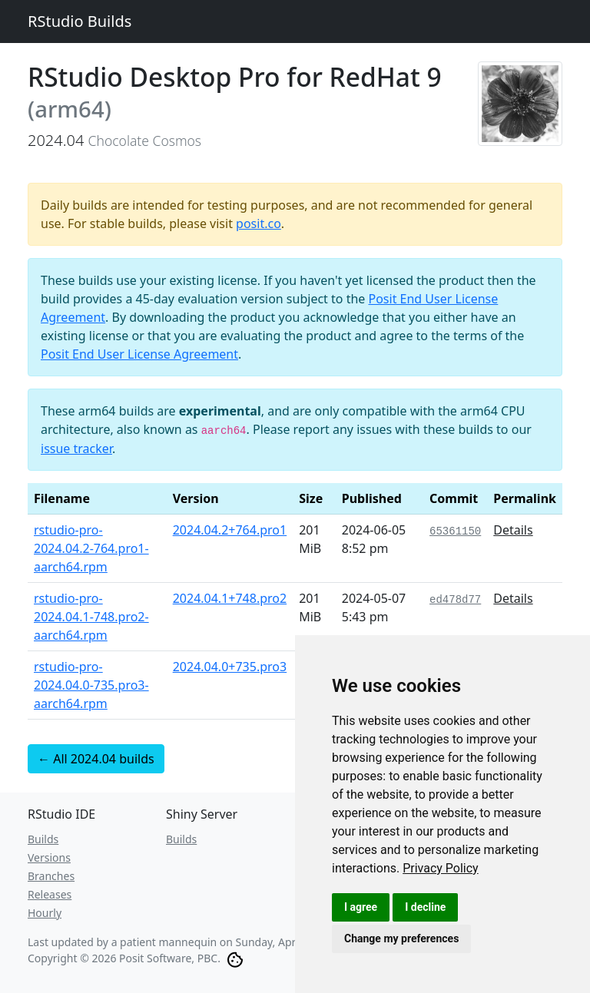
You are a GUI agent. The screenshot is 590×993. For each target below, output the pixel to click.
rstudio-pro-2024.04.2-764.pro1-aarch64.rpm (91, 548)
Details (512, 529)
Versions (49, 857)
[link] (441, 868)
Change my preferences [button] (401, 938)
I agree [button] (360, 907)
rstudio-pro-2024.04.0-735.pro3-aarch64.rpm (91, 685)
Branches (51, 876)
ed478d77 (455, 600)
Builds (43, 839)
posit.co (258, 223)
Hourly (44, 912)
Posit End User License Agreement (139, 354)
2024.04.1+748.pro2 (230, 598)
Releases (49, 894)
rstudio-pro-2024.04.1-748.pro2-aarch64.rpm (91, 617)
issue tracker (76, 448)
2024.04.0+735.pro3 (230, 666)
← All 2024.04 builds (96, 758)
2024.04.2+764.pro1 (230, 529)
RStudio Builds (79, 21)
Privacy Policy (441, 868)
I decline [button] (425, 907)
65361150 (455, 531)
